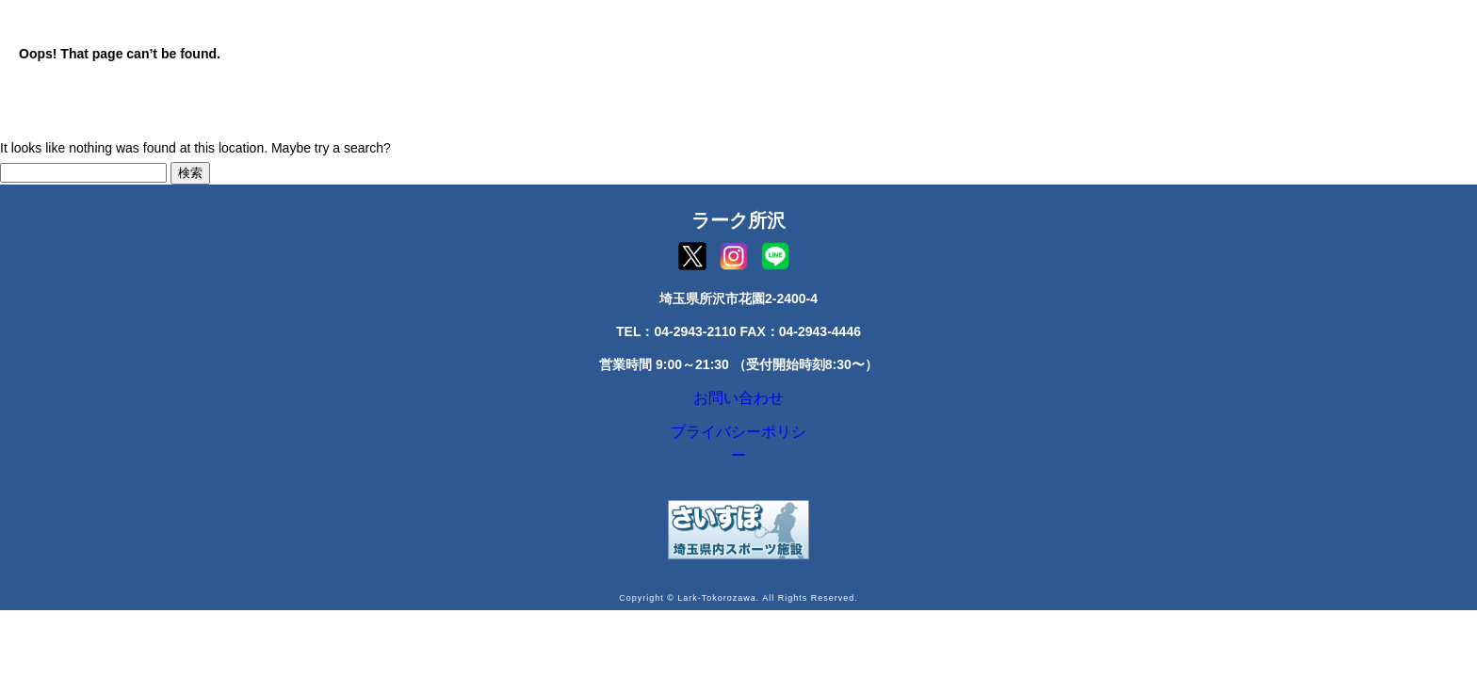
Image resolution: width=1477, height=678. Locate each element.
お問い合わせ (738, 402)
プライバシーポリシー (738, 445)
